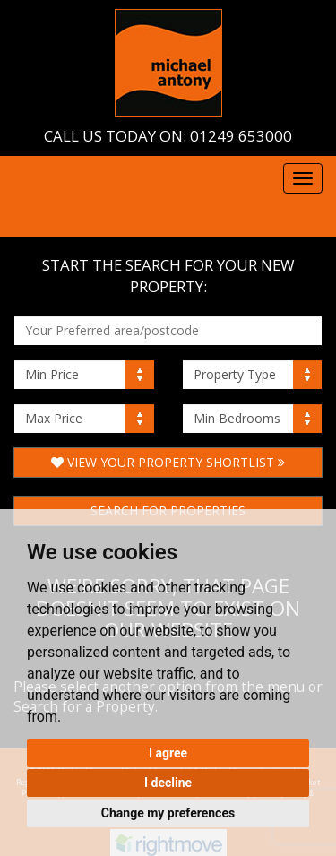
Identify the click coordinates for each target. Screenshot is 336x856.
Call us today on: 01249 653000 (168, 135)
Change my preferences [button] (168, 813)
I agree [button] (168, 753)
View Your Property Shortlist (168, 462)
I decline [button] (168, 782)
